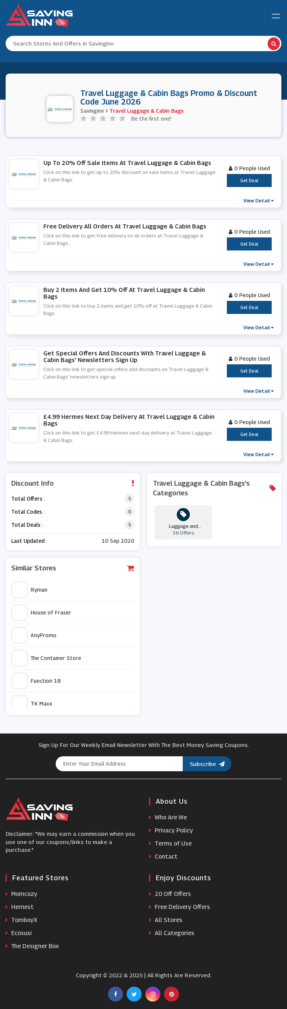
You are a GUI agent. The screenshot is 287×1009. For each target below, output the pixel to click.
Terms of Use (170, 843)
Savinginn (92, 111)
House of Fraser (41, 612)
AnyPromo (34, 635)
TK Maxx (32, 703)
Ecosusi (19, 933)
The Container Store (46, 658)
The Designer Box (32, 946)
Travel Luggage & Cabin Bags (146, 111)
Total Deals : (27, 524)
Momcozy (21, 893)
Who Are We (168, 817)
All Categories (171, 933)
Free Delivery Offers (179, 906)
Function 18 (36, 680)
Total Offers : (28, 498)
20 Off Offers (170, 893)
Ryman (29, 589)
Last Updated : (29, 541)
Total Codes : (27, 511)
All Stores (165, 920)
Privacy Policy (171, 830)
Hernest (20, 906)
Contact (163, 856)
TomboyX (21, 920)
